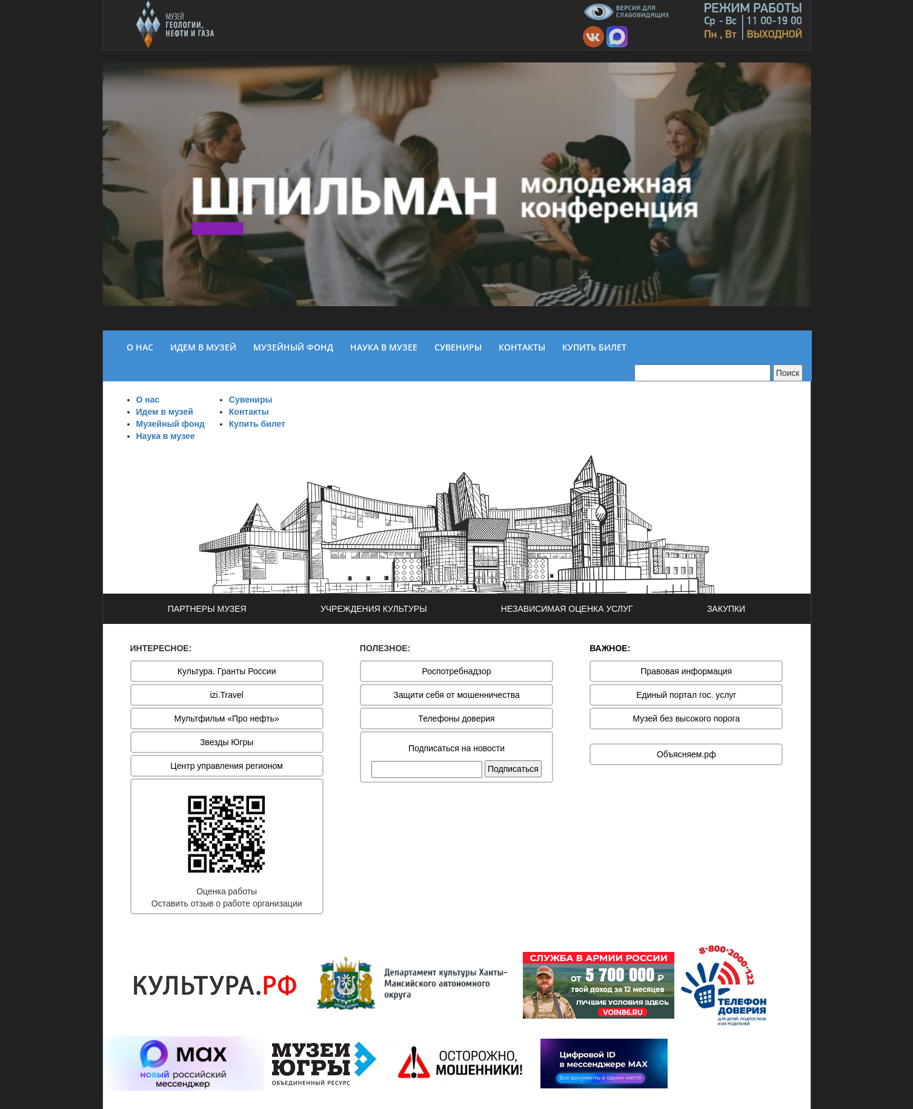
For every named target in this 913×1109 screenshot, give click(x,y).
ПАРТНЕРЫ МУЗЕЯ (207, 609)
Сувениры (251, 399)
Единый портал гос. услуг (686, 695)
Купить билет (257, 424)
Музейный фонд (170, 424)
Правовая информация (686, 671)
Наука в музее (165, 436)
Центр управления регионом (226, 766)
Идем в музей (164, 412)
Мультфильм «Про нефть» (226, 718)
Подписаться (513, 769)
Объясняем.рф (686, 754)
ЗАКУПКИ (726, 609)
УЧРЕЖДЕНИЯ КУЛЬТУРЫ (373, 609)
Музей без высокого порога (686, 718)
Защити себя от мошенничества (456, 695)
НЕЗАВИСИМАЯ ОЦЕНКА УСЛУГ (567, 609)
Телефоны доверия (456, 718)
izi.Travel (227, 695)
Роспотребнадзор (456, 671)
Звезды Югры (227, 742)
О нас (148, 399)
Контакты (249, 412)
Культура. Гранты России (227, 671)
